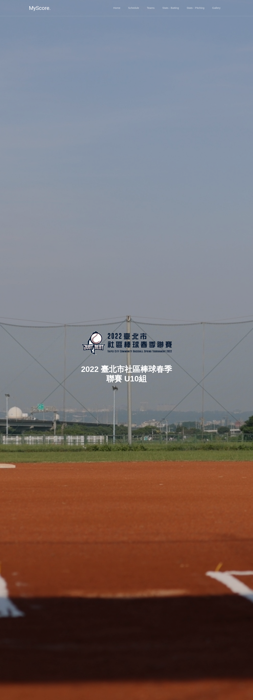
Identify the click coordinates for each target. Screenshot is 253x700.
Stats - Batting (170, 7)
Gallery (216, 7)
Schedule (133, 7)
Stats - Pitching (195, 7)
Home (116, 7)
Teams (151, 7)
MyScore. (40, 8)
